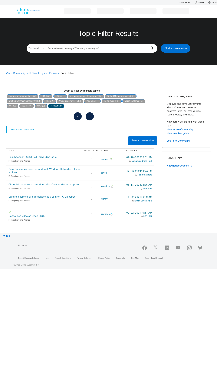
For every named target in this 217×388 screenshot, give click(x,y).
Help (47, 258)
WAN (39, 106)
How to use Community (180, 129)
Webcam (54, 106)
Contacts (22, 246)
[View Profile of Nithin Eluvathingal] (143, 201)
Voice (48, 101)
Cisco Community (16, 73)
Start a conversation (176, 48)
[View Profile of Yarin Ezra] (105, 187)
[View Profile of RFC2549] (105, 215)
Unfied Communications (118, 96)
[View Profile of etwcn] (104, 173)
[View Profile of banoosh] (105, 159)
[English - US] (212, 2)
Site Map (135, 258)
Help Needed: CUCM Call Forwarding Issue (33, 157)
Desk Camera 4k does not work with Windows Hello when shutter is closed (45, 171)
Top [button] (8, 236)
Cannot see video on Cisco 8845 (27, 216)
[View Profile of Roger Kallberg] (145, 175)
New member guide (178, 133)
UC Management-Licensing (83, 96)
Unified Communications (20, 101)
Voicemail (91, 101)
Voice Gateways (67, 101)
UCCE (44, 96)
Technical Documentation (21, 96)
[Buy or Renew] (185, 2)
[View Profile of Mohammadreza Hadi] (141, 161)
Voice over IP (110, 101)
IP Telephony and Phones (43, 73)
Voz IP (24, 106)
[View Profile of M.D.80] (104, 199)
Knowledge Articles (179, 166)
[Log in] (199, 2)
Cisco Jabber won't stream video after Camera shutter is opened (44, 185)
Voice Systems (132, 101)
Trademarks (120, 258)
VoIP (11, 106)
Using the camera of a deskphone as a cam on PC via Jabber (42, 197)
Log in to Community (180, 140)
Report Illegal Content (154, 258)
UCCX (59, 96)
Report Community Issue (28, 258)
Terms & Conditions (63, 258)
